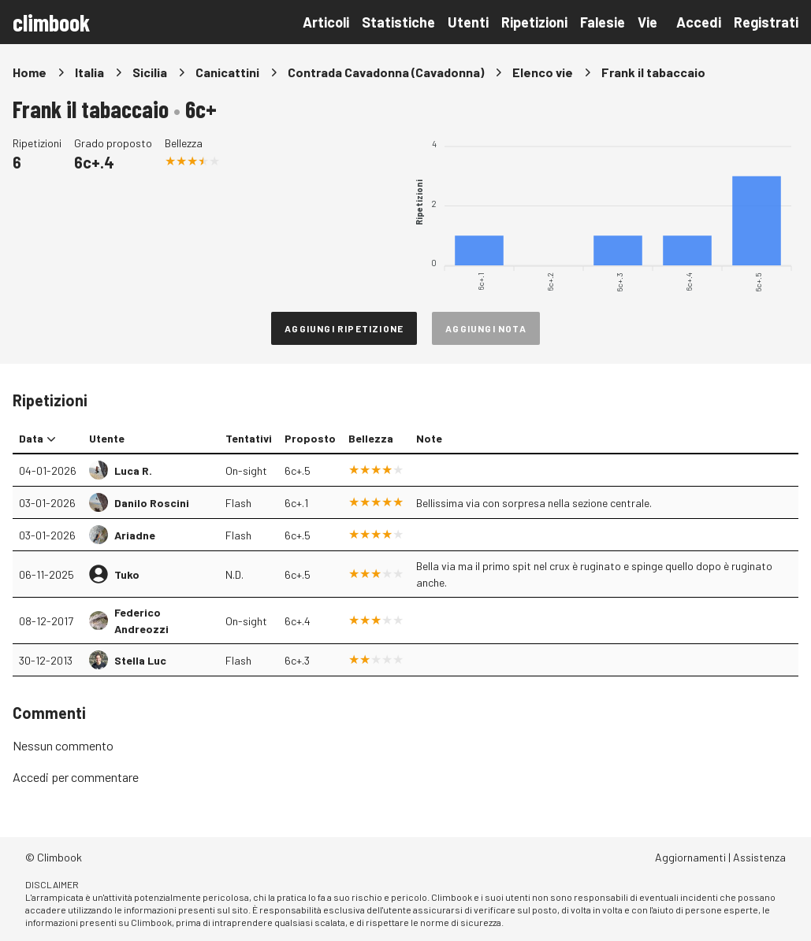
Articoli (326, 22)
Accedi (698, 22)
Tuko (127, 574)
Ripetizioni (534, 22)
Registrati (766, 22)
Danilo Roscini (151, 502)
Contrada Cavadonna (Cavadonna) (386, 72)
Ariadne (134, 535)
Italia (89, 72)
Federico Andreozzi (141, 620)
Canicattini (227, 72)
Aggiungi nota (485, 328)
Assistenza (759, 857)
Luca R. (133, 470)
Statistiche (398, 22)
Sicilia (149, 72)
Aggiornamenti (690, 857)
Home (30, 72)
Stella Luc (140, 660)
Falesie (602, 22)
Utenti (468, 22)
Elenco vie (542, 72)
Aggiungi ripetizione (344, 328)
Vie (647, 22)
